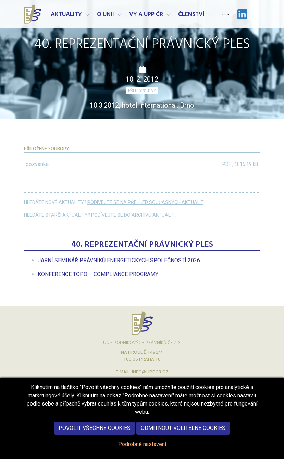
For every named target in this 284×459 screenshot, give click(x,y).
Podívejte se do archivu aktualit (132, 215)
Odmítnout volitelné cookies (183, 434)
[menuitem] (119, 260)
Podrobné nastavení (142, 450)
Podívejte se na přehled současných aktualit (145, 202)
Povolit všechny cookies (95, 434)
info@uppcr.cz (150, 371)
